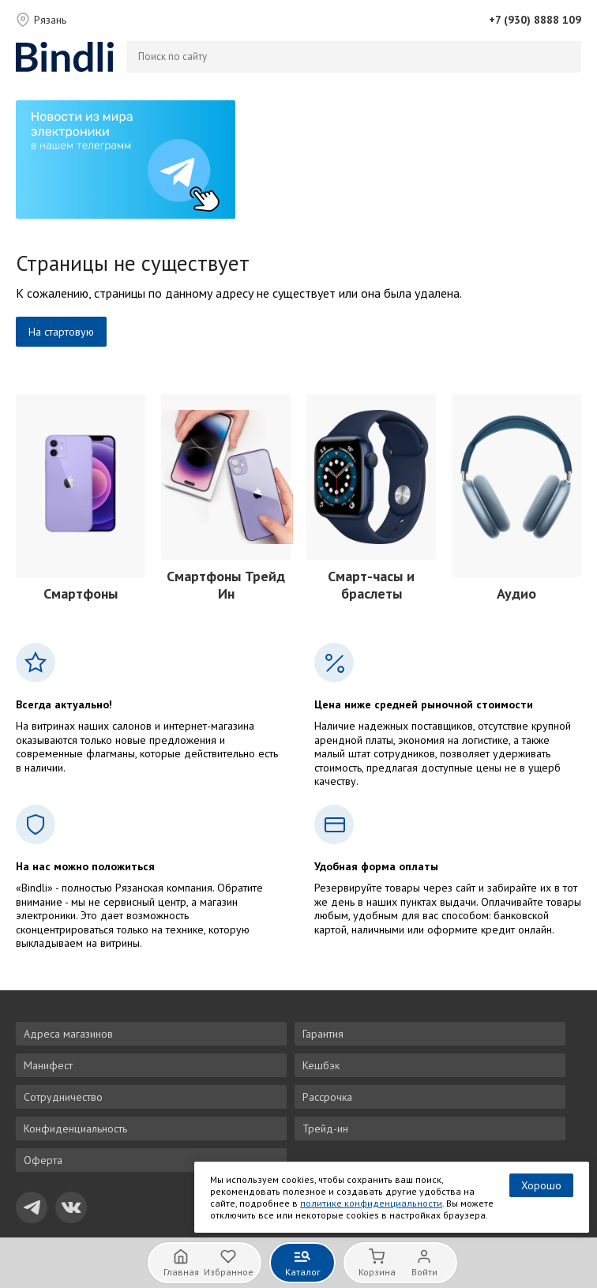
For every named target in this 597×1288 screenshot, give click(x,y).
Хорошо (541, 1185)
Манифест (48, 1065)
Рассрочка (327, 1097)
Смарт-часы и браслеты (371, 585)
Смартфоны (80, 593)
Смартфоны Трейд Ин (226, 585)
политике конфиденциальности (371, 1203)
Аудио (516, 593)
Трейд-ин (325, 1128)
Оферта (43, 1160)
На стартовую (61, 332)
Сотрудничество (63, 1097)
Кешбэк (321, 1065)
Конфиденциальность (75, 1128)
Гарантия (323, 1034)
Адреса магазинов (68, 1034)
